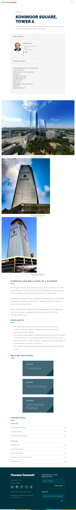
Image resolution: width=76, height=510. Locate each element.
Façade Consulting (16, 431)
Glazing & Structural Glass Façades (21, 457)
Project (19, 12)
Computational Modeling (18, 427)
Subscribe (60, 485)
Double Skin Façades (17, 453)
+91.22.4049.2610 (27, 49)
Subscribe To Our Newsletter (50, 476)
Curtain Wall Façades (17, 449)
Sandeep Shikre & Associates (38, 312)
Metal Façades (15, 461)
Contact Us (16, 480)
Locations (15, 483)
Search (45, 492)
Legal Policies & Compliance (21, 492)
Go (63, 501)
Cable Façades (15, 445)
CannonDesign (19, 312)
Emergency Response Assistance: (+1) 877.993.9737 (22, 496)
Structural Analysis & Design (19, 435)
